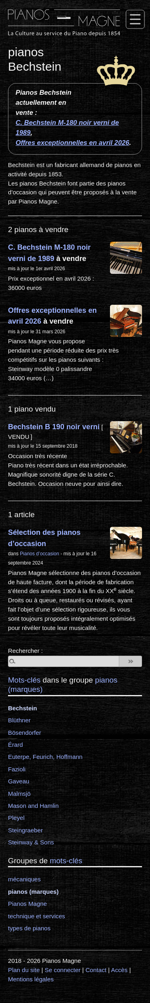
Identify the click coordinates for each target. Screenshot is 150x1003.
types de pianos (29, 928)
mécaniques (24, 879)
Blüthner (19, 720)
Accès (119, 969)
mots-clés (66, 860)
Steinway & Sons (31, 842)
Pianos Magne (27, 903)
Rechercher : (25, 650)
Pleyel (16, 817)
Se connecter (63, 969)
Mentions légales (31, 979)
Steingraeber (25, 830)
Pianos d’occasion (39, 554)
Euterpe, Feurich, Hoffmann (45, 756)
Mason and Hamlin (33, 805)
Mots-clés (24, 680)
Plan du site (24, 969)
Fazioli (17, 769)
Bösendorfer (24, 732)
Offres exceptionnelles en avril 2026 (72, 143)
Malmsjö (19, 793)
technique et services (36, 916)
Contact (96, 969)
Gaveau (18, 781)
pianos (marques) (33, 891)
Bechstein (22, 708)
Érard (15, 744)
